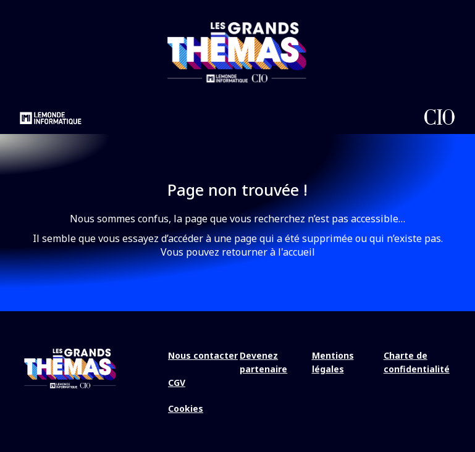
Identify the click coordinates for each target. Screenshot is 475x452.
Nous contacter (203, 355)
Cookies (185, 408)
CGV (176, 382)
